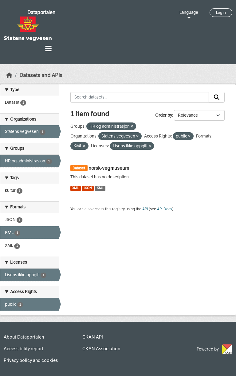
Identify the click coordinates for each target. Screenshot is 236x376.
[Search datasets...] (139, 97)
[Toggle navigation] (48, 49)
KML (100, 188)
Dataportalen (41, 12)
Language (188, 12)
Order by (163, 115)
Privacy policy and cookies (31, 360)
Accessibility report (23, 348)
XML (75, 188)
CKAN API (92, 337)
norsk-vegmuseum (108, 168)
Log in (221, 12)
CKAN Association (101, 348)
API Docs (164, 209)
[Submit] (217, 97)
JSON (88, 188)
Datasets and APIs (40, 75)
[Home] (9, 75)
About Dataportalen (24, 337)
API (145, 209)
